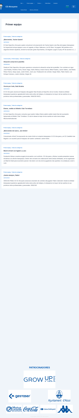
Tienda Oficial (57, 3)
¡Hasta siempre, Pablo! (12, 175)
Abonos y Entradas (24, 9)
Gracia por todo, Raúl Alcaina (14, 86)
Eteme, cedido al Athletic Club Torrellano (18, 108)
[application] (22, 3)
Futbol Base (43, 3)
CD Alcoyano (11, 6)
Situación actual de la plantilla (14, 62)
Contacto (50, 3)
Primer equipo (29, 3)
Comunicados (7, 58)
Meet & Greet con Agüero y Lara (15, 151)
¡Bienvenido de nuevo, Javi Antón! (16, 131)
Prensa (37, 3)
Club (21, 3)
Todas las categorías (17, 36)
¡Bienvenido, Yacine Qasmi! (14, 39)
